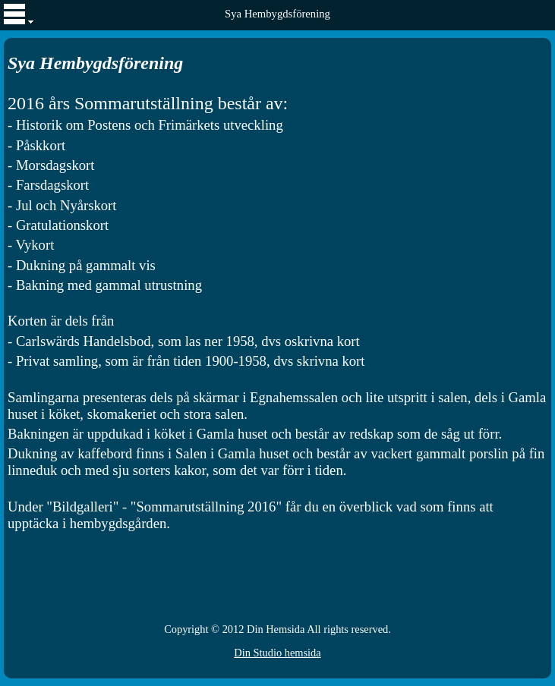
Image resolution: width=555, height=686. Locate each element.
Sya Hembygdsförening (277, 14)
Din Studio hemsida (277, 653)
